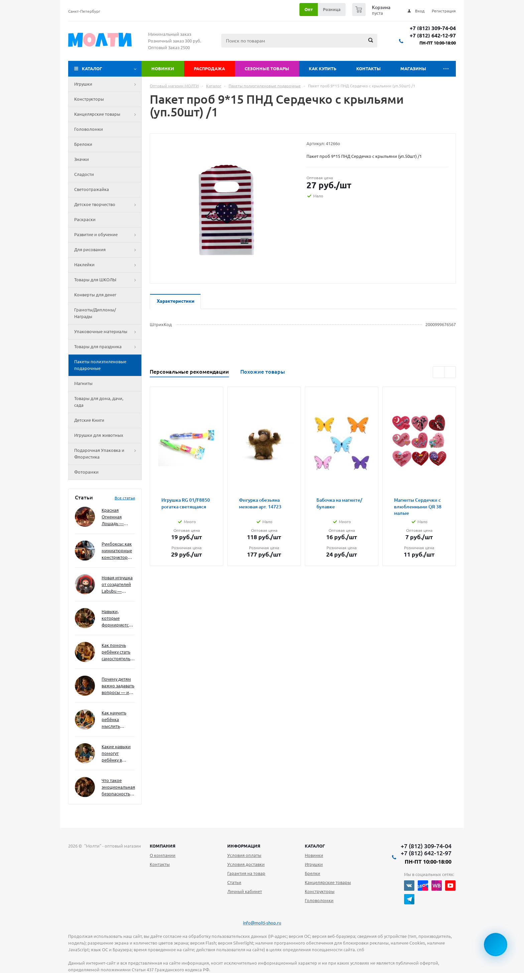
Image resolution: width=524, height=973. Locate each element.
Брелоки (83, 144)
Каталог (92, 68)
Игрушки (107, 84)
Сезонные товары (267, 68)
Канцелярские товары (107, 114)
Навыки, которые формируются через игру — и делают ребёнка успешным (117, 618)
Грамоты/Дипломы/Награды (95, 313)
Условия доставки (246, 864)
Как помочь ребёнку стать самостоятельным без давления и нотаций (118, 652)
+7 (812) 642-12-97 (433, 35)
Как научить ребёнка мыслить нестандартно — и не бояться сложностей (117, 719)
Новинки (162, 68)
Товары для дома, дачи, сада (98, 401)
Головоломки (88, 129)
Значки (81, 159)
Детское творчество (107, 204)
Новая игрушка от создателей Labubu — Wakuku (117, 584)
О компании (162, 855)
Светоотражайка (91, 189)
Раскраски (85, 219)
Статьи (234, 882)
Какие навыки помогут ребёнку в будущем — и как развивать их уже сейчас (116, 753)
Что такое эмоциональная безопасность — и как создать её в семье (118, 787)
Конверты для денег (95, 294)
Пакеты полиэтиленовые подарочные (100, 365)
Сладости (84, 174)
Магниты (83, 383)
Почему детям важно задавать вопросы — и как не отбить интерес (118, 686)
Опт (308, 9)
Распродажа (209, 68)
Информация (243, 846)
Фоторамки (86, 472)
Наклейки (107, 265)
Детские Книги (89, 420)
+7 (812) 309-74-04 (433, 28)
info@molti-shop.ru (262, 922)
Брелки (312, 873)
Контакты (368, 68)
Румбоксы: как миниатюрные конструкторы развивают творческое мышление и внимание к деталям (117, 551)
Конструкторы (89, 99)
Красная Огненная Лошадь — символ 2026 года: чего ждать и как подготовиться (117, 517)
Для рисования (107, 249)
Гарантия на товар (246, 873)
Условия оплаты (244, 855)
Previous (438, 372)
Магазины (413, 68)
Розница (332, 9)
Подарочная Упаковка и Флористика (107, 454)
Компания (162, 846)
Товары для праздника (107, 346)
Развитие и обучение (107, 234)
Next (449, 372)
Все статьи (125, 498)
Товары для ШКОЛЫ (107, 280)
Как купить (323, 68)
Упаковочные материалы (107, 331)
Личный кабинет (244, 891)
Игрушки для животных (98, 435)
